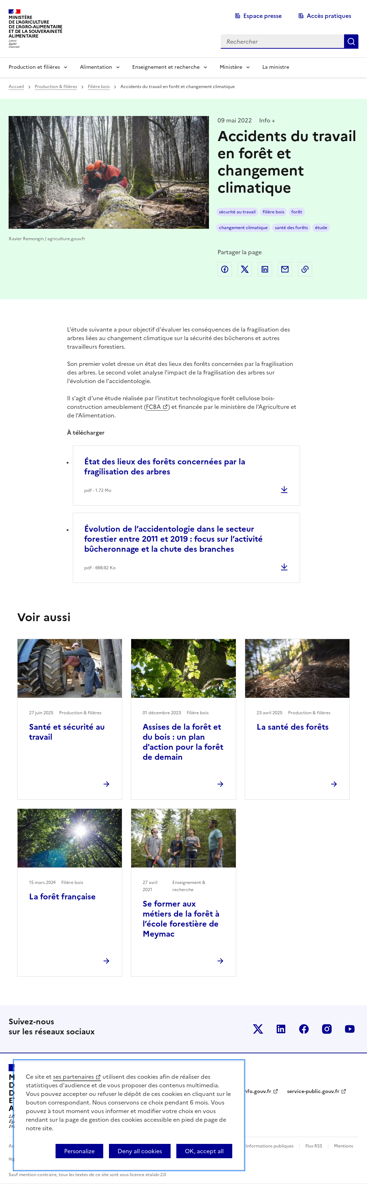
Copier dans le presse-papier (305, 269)
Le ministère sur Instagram (326, 1029)
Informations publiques (270, 1146)
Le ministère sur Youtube (349, 1029)
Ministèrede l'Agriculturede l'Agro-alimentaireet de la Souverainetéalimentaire (35, 26)
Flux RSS (313, 1146)
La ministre (275, 67)
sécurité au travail (237, 212)
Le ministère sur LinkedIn (281, 1029)
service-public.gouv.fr (313, 1091)
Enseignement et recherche (166, 67)
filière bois (273, 212)
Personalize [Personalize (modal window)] (79, 1151)
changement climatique (243, 227)
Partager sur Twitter (245, 269)
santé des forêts (291, 227)
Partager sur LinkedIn (265, 269)
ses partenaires (73, 1076)
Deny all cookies (140, 1151)
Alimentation (96, 67)
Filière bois (99, 86)
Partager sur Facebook (225, 269)
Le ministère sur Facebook (304, 1029)
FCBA (153, 406)
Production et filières (34, 67)
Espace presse (262, 15)
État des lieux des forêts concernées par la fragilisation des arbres (164, 467)
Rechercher (351, 41)
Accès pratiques (329, 15)
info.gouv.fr (257, 1091)
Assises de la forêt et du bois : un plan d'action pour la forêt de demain (183, 742)
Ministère (231, 67)
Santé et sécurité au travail (67, 732)
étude (321, 227)
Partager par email (285, 269)
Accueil (16, 86)
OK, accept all (204, 1151)
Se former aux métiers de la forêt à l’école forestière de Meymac (181, 919)
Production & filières (56, 86)
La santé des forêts (293, 727)
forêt (296, 212)
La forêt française (62, 897)
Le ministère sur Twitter (258, 1029)
